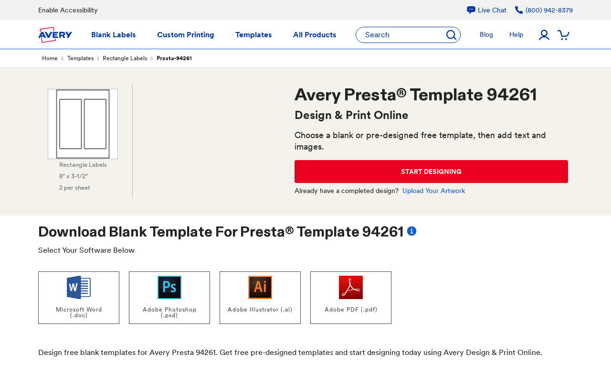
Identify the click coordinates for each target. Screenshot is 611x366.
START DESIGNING (431, 171)
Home (50, 58)
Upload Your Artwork (433, 190)
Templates (80, 58)
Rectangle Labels (125, 58)
